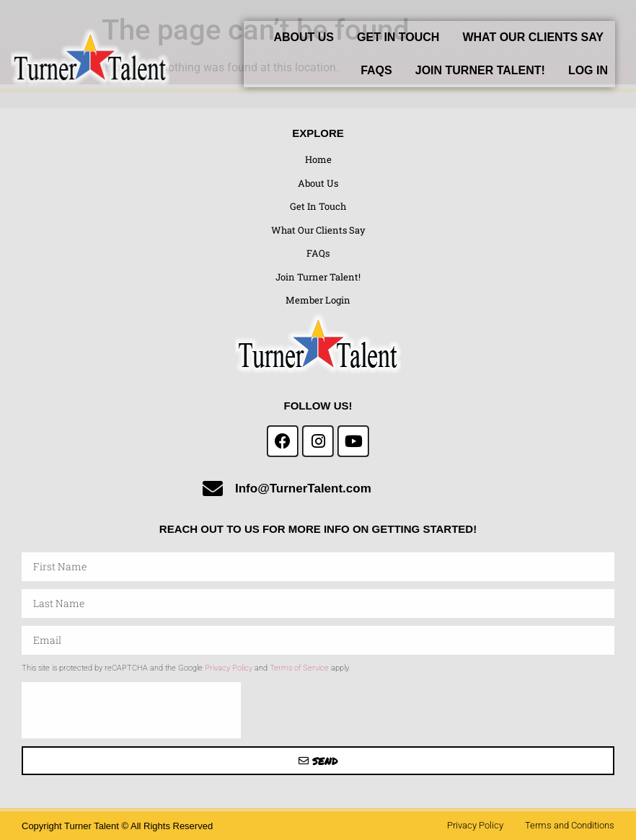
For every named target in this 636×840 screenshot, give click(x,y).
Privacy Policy (228, 668)
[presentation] (131, 710)
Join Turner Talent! (480, 70)
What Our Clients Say (533, 37)
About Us (303, 37)
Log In (588, 70)
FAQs (376, 70)
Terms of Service (299, 668)
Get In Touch (398, 37)
